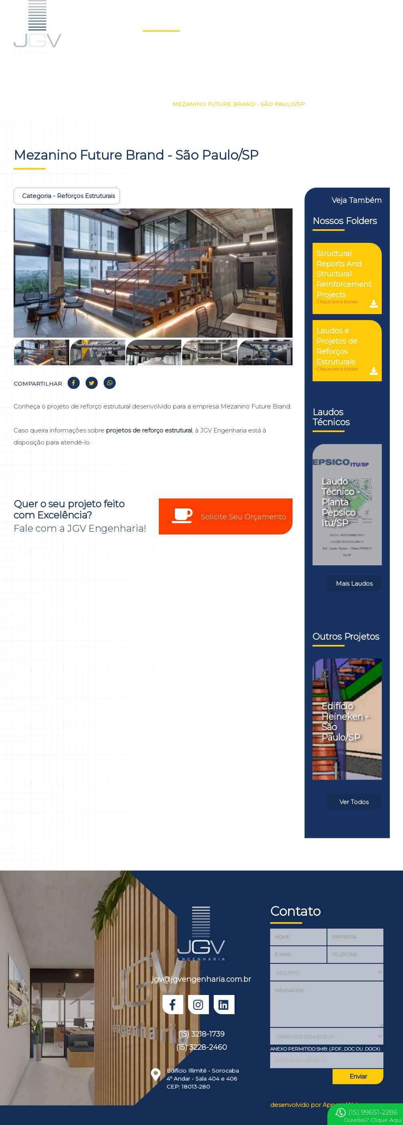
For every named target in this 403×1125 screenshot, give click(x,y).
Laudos (197, 22)
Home (128, 22)
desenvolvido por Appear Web (315, 1105)
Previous (36, 274)
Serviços (261, 22)
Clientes (296, 22)
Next (271, 274)
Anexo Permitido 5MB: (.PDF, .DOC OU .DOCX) (325, 1049)
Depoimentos (339, 22)
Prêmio (176, 51)
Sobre (227, 22)
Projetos (161, 22)
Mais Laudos (354, 583)
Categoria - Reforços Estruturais (67, 196)
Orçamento (138, 51)
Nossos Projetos (64, 104)
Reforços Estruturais (132, 104)
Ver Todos (354, 802)
